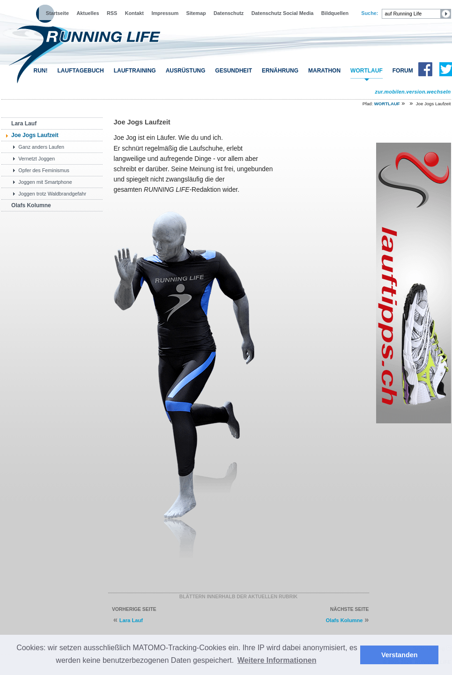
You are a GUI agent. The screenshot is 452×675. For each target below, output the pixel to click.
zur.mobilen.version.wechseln (413, 91)
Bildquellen (334, 13)
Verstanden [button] (399, 655)
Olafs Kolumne (31, 205)
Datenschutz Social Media (283, 13)
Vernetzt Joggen (36, 158)
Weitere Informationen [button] (277, 660)
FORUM (403, 70)
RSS (112, 13)
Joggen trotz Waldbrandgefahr (52, 193)
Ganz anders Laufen (41, 147)
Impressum (164, 13)
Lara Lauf (24, 123)
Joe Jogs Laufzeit (35, 135)
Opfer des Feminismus (43, 170)
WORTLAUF (366, 70)
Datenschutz (229, 13)
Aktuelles (87, 13)
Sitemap (196, 13)
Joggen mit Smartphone (45, 182)
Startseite (57, 13)
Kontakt (134, 13)
